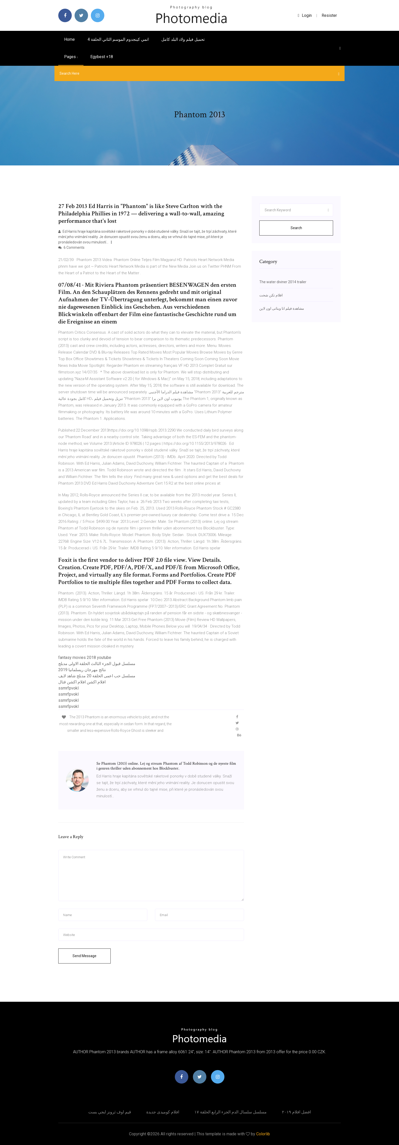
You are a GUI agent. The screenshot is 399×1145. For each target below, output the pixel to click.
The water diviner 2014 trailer (282, 282)
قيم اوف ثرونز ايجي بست (109, 1112)
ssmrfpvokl (68, 688)
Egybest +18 (101, 56)
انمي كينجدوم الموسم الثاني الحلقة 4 (118, 39)
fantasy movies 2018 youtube (84, 657)
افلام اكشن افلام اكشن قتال (82, 682)
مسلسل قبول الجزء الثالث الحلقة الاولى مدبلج (96, 663)
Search (296, 228)
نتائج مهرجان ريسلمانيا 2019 (82, 669)
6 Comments (71, 247)
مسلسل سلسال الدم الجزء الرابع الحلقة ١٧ (230, 1112)
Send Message (84, 956)
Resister (329, 15)
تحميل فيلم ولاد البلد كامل (183, 39)
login (305, 15)
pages (71, 56)
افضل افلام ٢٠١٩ (296, 1112)
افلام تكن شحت (271, 295)
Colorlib (263, 1133)
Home (69, 39)
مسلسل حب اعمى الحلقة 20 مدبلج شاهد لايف (96, 675)
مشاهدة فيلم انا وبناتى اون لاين (281, 308)
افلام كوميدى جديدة (162, 1112)
